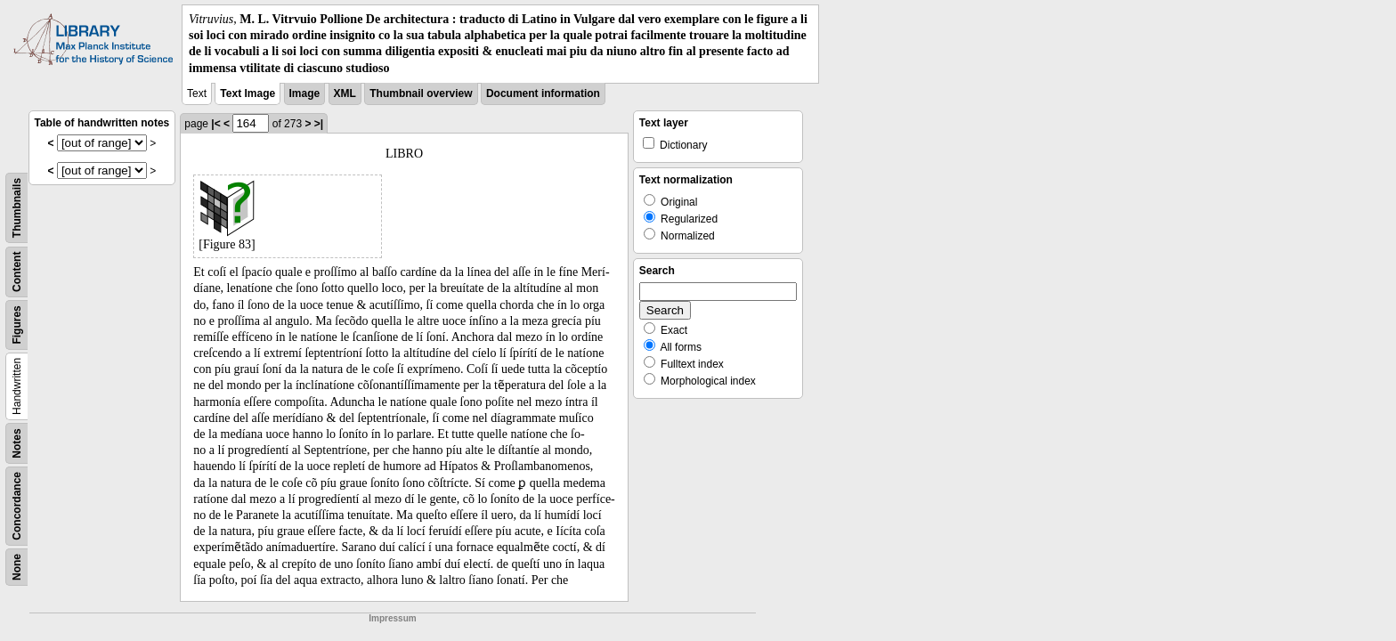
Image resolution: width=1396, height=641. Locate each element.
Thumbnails (17, 208)
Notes (17, 443)
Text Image (247, 93)
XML (345, 93)
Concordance (17, 506)
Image (305, 93)
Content (17, 271)
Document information (543, 93)
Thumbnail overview (420, 93)
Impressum (392, 618)
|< (215, 124)
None (17, 567)
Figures (17, 324)
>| (318, 124)
